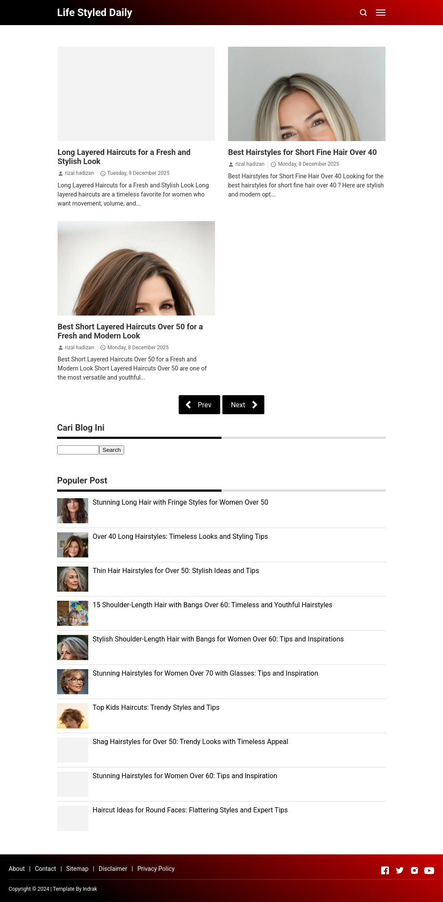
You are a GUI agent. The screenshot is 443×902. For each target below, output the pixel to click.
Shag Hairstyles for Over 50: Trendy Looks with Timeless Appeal (190, 742)
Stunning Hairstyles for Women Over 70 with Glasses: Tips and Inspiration (205, 673)
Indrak (90, 889)
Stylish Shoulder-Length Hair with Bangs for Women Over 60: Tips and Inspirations (218, 639)
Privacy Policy (155, 868)
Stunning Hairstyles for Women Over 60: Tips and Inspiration (185, 776)
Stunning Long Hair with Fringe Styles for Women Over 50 (180, 502)
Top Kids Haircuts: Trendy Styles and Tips (156, 707)
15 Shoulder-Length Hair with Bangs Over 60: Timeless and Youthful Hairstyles (212, 605)
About (17, 868)
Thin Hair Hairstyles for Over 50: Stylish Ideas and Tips (176, 571)
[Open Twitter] (400, 870)
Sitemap (77, 868)
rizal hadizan (79, 173)
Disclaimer (113, 868)
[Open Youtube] (429, 870)
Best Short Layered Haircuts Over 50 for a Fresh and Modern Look (130, 331)
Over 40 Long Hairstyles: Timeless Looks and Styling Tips (180, 536)
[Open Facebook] (385, 870)
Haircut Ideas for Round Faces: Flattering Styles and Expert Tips (190, 810)
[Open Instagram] (414, 870)
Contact (45, 868)
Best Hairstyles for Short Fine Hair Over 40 (302, 152)
